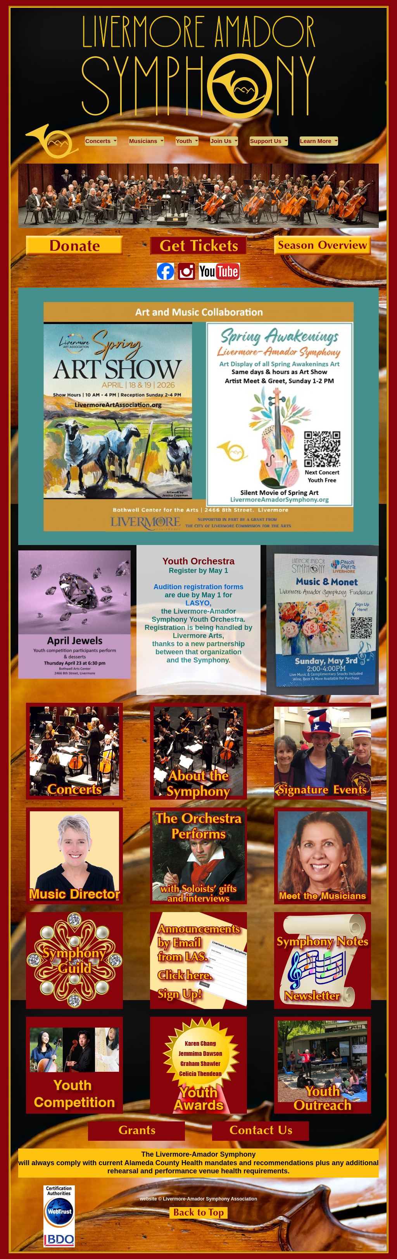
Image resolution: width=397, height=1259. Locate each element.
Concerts (98, 141)
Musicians (144, 141)
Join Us (222, 141)
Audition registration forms (198, 587)
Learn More (316, 141)
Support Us (266, 141)
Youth (185, 141)
